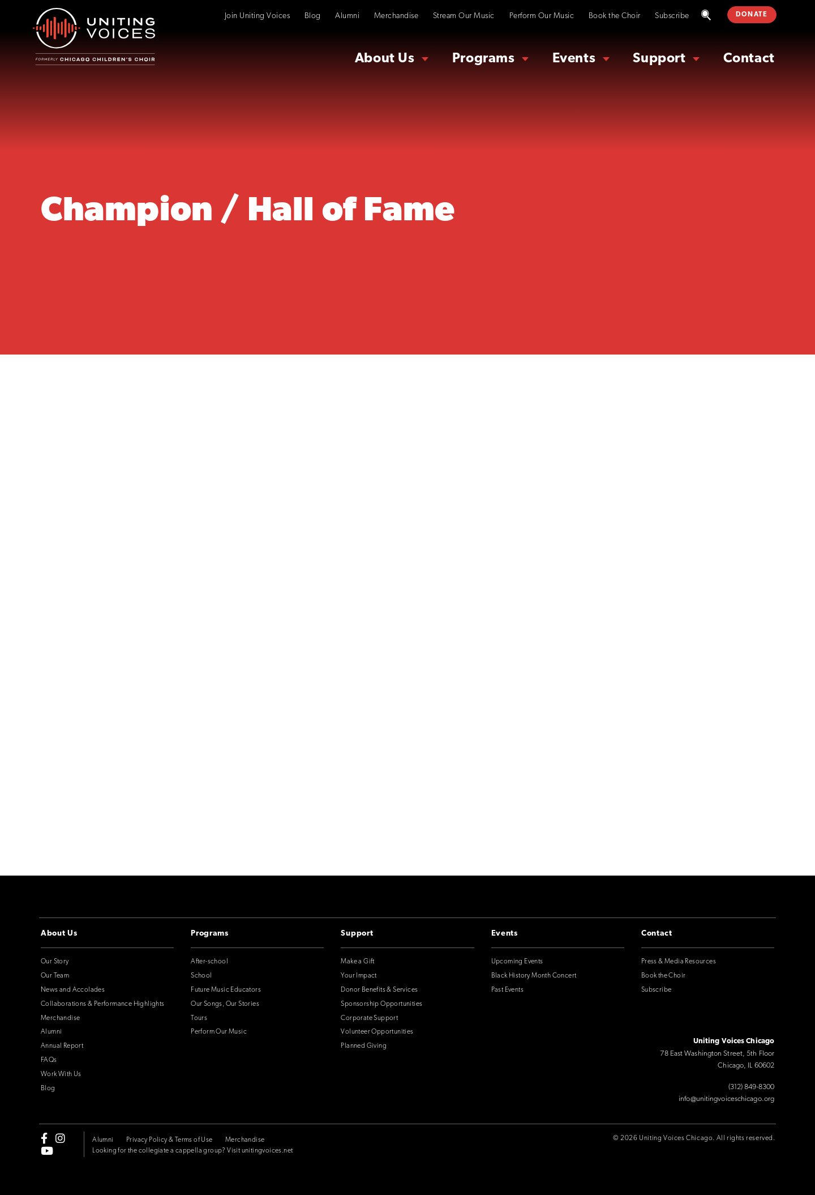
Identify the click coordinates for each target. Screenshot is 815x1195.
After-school (209, 961)
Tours (199, 1018)
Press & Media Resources (678, 961)
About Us (385, 59)
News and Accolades (73, 990)
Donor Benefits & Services (379, 990)
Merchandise (396, 16)
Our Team (55, 975)
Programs (483, 59)
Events (574, 59)
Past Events (507, 990)
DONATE (751, 14)
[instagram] (60, 1138)
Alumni (347, 16)
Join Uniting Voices (257, 16)
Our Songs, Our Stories (225, 1004)
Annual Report (62, 1046)
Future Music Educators (226, 990)
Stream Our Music (464, 16)
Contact (749, 59)
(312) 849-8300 (751, 1087)
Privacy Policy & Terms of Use (169, 1140)
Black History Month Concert (534, 975)
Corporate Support (369, 1018)
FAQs (49, 1060)
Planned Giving (364, 1046)
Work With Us (61, 1074)
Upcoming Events (517, 961)
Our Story (55, 961)
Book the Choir (615, 16)
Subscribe (672, 16)
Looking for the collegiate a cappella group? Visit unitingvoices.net (192, 1150)
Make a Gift (357, 961)
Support (659, 59)
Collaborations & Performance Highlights (103, 1004)
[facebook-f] (44, 1138)
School (201, 975)
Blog (312, 16)
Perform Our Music (541, 16)
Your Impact (358, 975)
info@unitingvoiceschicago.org (726, 1099)
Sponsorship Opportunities (381, 1004)
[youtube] (47, 1151)
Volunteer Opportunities (377, 1031)
